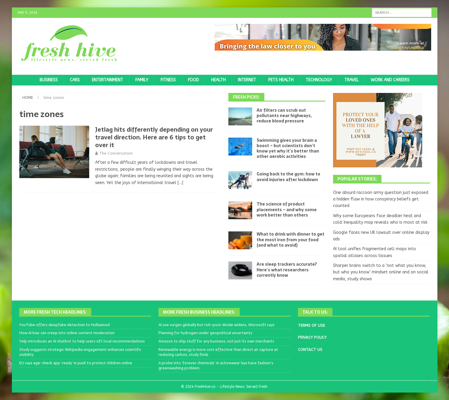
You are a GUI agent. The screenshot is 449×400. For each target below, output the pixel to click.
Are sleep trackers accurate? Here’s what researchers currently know (287, 269)
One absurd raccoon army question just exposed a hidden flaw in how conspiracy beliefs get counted (380, 199)
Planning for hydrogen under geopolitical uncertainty (205, 333)
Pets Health (280, 80)
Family (141, 80)
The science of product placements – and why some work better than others (287, 209)
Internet (247, 80)
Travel (351, 80)
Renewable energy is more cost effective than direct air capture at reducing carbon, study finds (218, 352)
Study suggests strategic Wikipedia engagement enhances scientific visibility (80, 352)
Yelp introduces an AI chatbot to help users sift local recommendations (82, 341)
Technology (319, 80)
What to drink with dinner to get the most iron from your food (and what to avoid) (290, 239)
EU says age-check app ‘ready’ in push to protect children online (75, 363)
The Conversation (116, 153)
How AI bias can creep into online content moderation (66, 333)
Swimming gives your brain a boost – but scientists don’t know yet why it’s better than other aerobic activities (288, 148)
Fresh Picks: (246, 97)
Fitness (168, 80)
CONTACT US (310, 349)
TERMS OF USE (311, 325)
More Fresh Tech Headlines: (55, 312)
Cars (75, 80)
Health (218, 80)
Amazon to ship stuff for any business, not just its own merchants (216, 341)
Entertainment (107, 80)
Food (193, 80)
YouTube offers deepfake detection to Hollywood (64, 325)
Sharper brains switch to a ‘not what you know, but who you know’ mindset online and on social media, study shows (380, 272)
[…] (180, 182)
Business (49, 80)
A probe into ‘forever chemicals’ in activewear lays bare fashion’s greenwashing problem (215, 365)
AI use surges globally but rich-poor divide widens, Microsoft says (216, 325)
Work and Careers (390, 80)
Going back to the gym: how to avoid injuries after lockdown (288, 177)
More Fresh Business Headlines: (199, 312)
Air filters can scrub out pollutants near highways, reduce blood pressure (284, 115)
